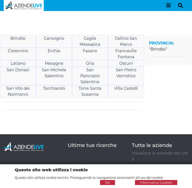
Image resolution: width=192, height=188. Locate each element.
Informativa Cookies (156, 182)
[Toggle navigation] (168, 5)
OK (107, 182)
